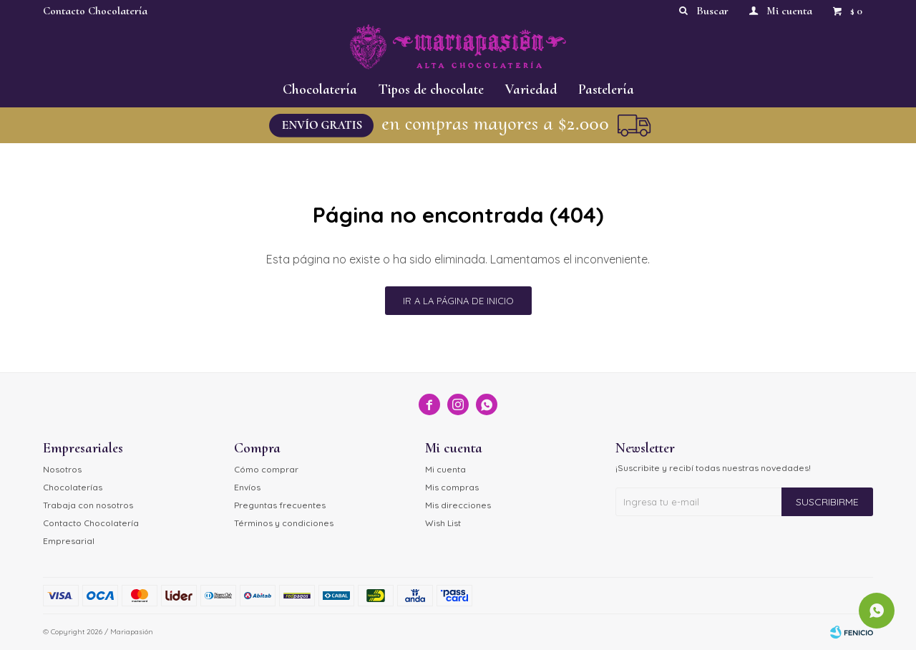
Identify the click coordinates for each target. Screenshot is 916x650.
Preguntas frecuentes (280, 505)
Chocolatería (320, 89)
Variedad (531, 89)
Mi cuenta (445, 469)
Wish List (443, 523)
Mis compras (452, 487)
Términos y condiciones (283, 523)
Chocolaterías (72, 487)
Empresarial (68, 540)
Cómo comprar (266, 469)
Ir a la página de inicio (458, 300)
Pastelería (606, 89)
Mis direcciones (458, 505)
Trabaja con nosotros (88, 505)
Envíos (247, 487)
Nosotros (62, 469)
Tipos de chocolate (431, 89)
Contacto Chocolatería (95, 11)
